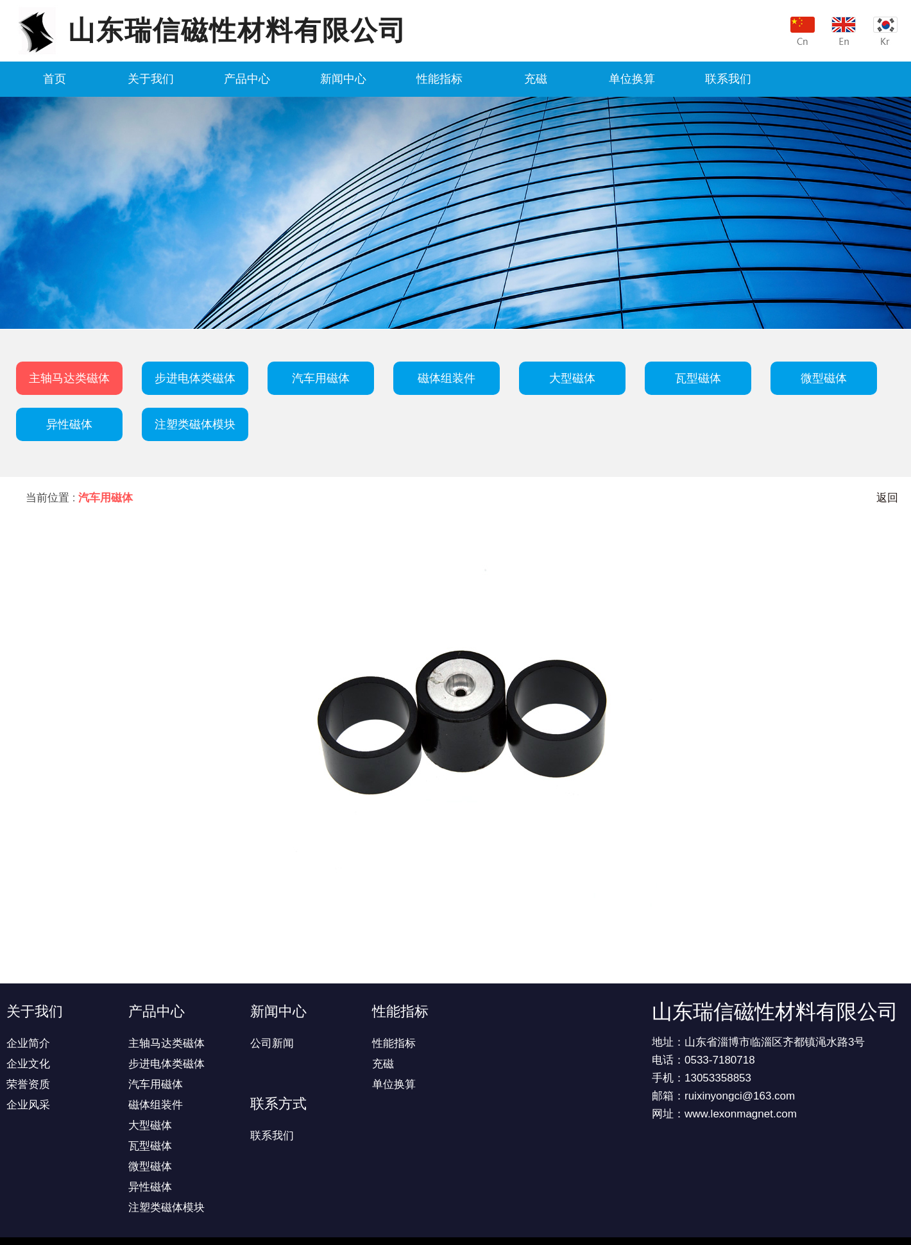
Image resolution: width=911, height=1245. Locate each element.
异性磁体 (69, 424)
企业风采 (28, 1105)
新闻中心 (343, 78)
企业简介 (28, 1043)
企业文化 (28, 1064)
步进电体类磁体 (195, 378)
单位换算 (632, 78)
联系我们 (728, 78)
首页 (54, 78)
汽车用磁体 (321, 378)
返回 (887, 498)
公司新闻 (272, 1043)
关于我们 (151, 78)
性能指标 (439, 78)
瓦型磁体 (698, 378)
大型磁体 (572, 378)
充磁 (535, 78)
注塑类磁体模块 (195, 424)
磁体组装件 (446, 378)
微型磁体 (824, 378)
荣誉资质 (28, 1084)
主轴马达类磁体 (69, 378)
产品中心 (247, 78)
